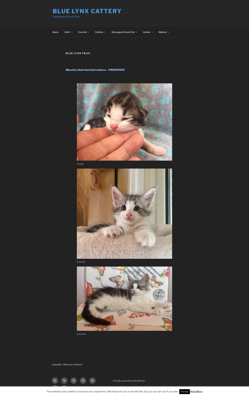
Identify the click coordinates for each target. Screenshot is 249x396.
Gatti (69, 32)
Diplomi (164, 32)
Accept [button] (184, 391)
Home (55, 32)
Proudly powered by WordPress (129, 380)
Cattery (100, 32)
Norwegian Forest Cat (125, 32)
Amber (148, 32)
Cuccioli (84, 32)
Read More (196, 391)
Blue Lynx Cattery (87, 11)
